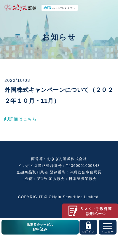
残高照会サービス (40, 227)
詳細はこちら (20, 119)
